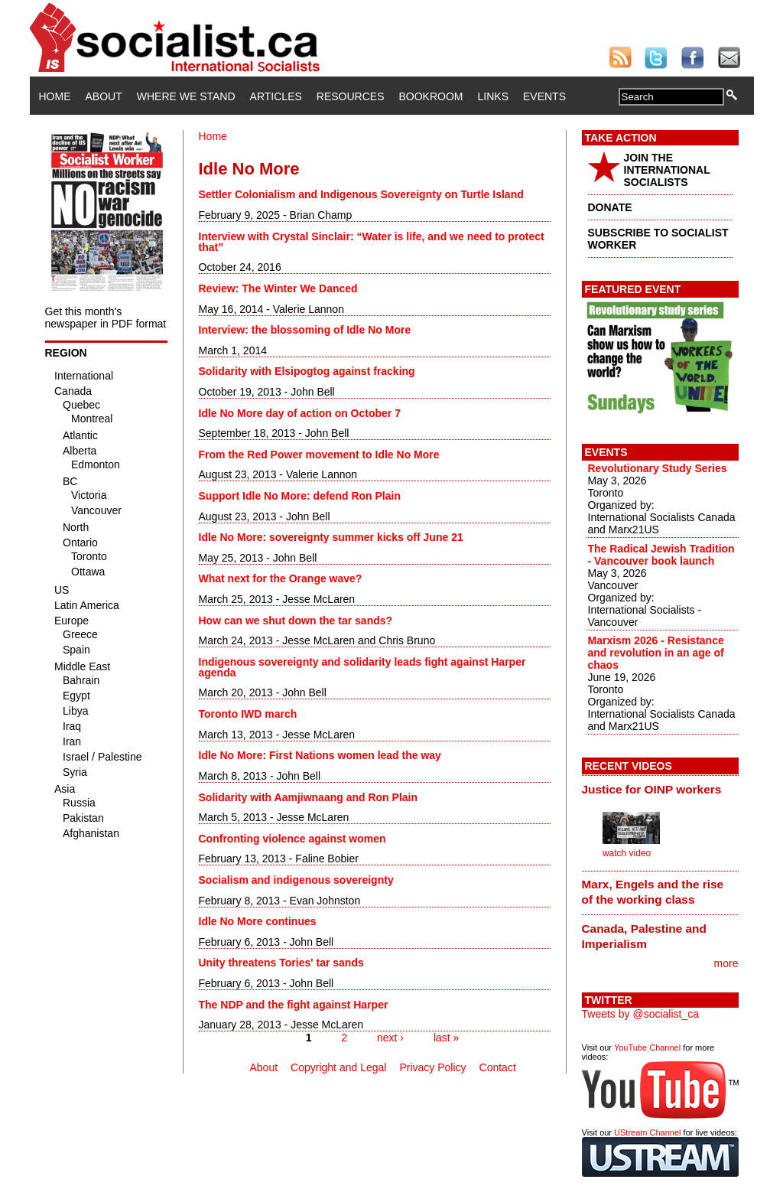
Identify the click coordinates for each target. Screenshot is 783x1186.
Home (55, 96)
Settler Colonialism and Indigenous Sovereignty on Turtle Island (361, 194)
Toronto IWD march (248, 714)
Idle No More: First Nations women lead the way (320, 755)
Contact (497, 1067)
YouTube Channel (647, 1047)
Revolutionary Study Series (657, 468)
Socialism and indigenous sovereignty (296, 880)
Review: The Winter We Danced (278, 288)
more (726, 963)
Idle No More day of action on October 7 (300, 413)
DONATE (610, 207)
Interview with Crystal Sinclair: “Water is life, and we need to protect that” (371, 241)
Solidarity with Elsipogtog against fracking (307, 371)
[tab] (660, 789)
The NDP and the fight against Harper (293, 1005)
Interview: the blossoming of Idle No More (305, 330)
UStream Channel (647, 1132)
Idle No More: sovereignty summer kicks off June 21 (331, 537)
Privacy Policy (432, 1067)
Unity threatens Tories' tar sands (281, 962)
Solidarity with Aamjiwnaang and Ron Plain (308, 797)
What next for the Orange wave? (280, 578)
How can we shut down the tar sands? (296, 620)
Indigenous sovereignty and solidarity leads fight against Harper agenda (362, 667)
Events (544, 96)
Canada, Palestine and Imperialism (644, 936)
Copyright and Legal (338, 1067)
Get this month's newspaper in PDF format (106, 317)
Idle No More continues (258, 921)
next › (390, 1037)
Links (493, 96)
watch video (627, 853)
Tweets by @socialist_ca (641, 1014)
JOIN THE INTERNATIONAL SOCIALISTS (667, 170)
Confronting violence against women (292, 838)
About (104, 96)
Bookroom (431, 96)
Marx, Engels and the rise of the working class (653, 892)
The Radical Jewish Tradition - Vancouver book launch (661, 554)
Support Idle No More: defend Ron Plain (300, 496)
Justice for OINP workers (652, 789)
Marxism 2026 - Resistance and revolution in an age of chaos (656, 652)
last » (446, 1037)
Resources (351, 96)
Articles (276, 96)
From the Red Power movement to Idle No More (319, 454)
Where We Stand (186, 96)
